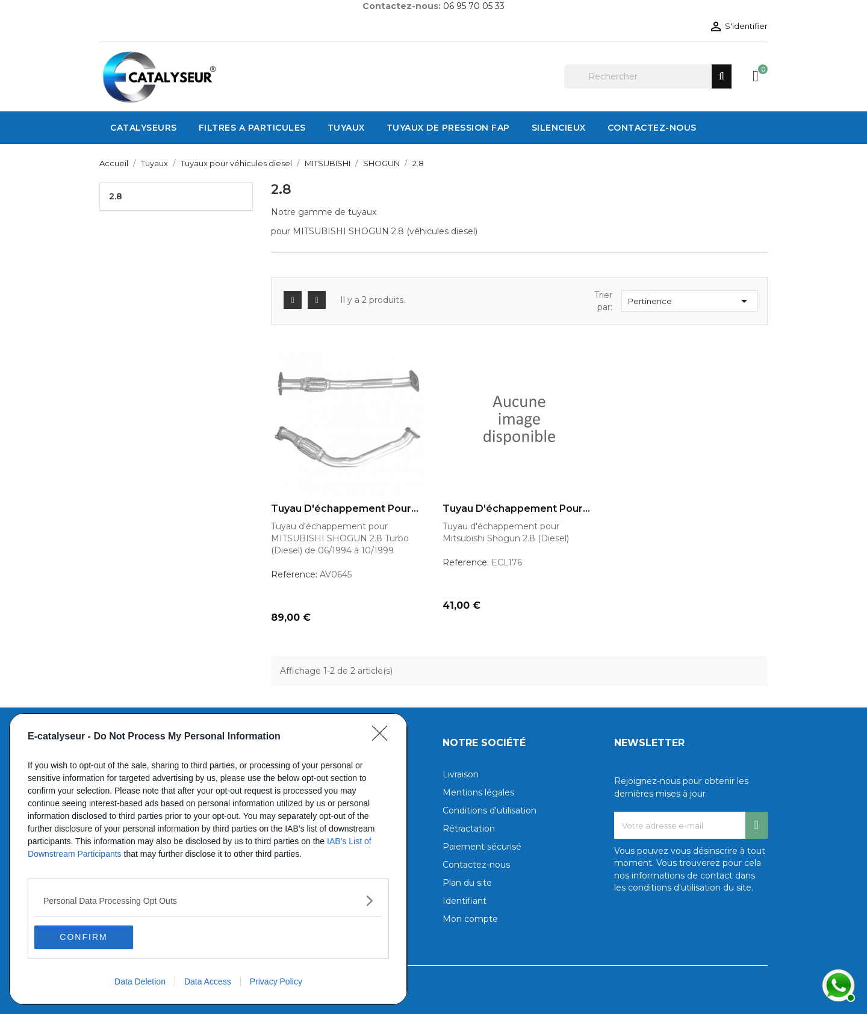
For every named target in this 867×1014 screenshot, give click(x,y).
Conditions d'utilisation (489, 810)
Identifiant (464, 900)
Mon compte (470, 918)
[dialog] (208, 858)
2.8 (115, 196)
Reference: (294, 574)
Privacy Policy (276, 981)
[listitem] (208, 900)
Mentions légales (478, 792)
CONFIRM (91, 937)
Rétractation (469, 828)
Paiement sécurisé (482, 846)
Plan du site (467, 882)
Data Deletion (140, 981)
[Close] (383, 736)
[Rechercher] (648, 76)
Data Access (207, 981)
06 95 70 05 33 (474, 6)
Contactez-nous (476, 864)
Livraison (461, 774)
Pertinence (689, 301)
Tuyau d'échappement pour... (344, 508)
